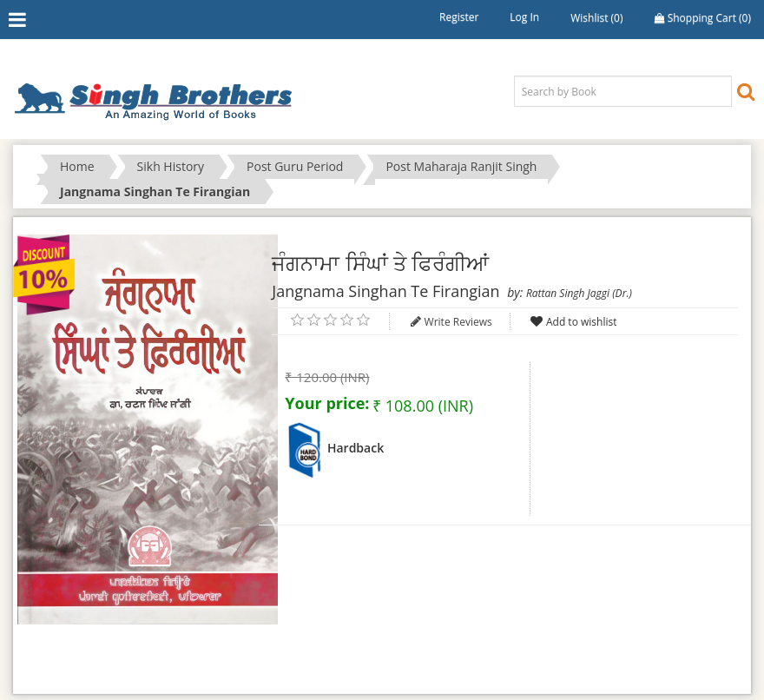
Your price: (327, 403)
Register (458, 17)
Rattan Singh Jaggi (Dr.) (579, 293)
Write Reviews (458, 321)
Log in (524, 17)
